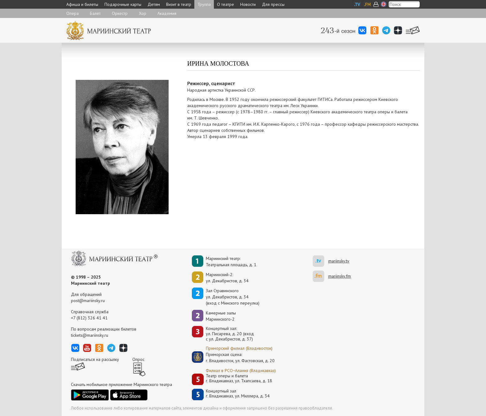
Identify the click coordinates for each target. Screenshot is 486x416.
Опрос (138, 359)
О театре (225, 4)
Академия (166, 13)
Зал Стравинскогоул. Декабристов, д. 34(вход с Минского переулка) (232, 297)
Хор (142, 13)
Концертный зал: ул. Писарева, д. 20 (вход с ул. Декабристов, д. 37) (230, 333)
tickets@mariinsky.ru (89, 335)
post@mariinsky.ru (88, 300)
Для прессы (273, 4)
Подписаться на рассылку (95, 359)
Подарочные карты (122, 4)
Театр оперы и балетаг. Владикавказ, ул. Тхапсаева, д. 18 (239, 378)
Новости (248, 4)
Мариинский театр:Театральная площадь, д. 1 (231, 261)
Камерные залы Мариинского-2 (221, 316)
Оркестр (120, 13)
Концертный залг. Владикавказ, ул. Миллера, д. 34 (238, 393)
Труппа (204, 4)
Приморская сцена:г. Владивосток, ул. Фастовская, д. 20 (234, 357)
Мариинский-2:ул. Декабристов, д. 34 (227, 278)
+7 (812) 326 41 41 (89, 318)
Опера (72, 13)
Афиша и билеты (82, 4)
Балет (95, 13)
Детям (154, 4)
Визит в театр (178, 4)
